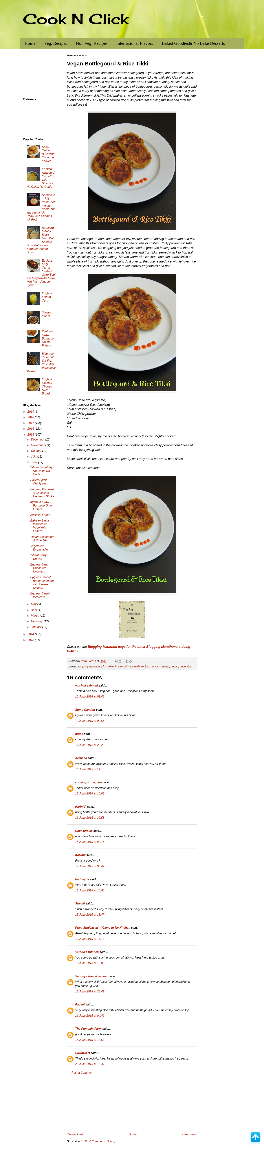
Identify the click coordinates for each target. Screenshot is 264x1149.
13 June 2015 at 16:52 (89, 793)
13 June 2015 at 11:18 (89, 769)
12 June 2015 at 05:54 (89, 720)
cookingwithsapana (88, 782)
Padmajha (82, 879)
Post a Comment (82, 1072)
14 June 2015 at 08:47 (89, 866)
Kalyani (80, 855)
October (36, 450)
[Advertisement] (132, 1103)
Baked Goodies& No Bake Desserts (193, 43)
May (34, 604)
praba (79, 733)
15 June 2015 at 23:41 (89, 991)
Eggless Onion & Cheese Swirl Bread (47, 386)
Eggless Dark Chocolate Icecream (39, 568)
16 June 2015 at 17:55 (89, 1039)
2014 (31, 634)
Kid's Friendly (109, 666)
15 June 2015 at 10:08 (89, 890)
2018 (31, 417)
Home (30, 43)
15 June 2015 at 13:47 (89, 914)
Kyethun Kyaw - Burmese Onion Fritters (48, 338)
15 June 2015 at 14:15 (89, 938)
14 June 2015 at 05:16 (89, 841)
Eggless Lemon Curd (47, 297)
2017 (31, 423)
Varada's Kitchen (87, 952)
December (38, 439)
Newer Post (75, 1134)
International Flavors (134, 43)
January (36, 627)
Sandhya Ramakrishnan (91, 976)
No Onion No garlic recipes (134, 666)
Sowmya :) (82, 1053)
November (38, 445)
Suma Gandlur (85, 709)
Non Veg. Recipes (91, 43)
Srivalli (80, 903)
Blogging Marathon (89, 666)
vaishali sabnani (86, 685)
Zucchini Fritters (40, 514)
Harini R (80, 806)
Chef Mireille (84, 830)
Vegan (174, 666)
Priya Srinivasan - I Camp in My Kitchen (102, 927)
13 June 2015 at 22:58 (89, 817)
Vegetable (185, 666)
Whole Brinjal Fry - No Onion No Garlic (42, 471)
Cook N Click (76, 19)
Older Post (189, 1134)
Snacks (155, 666)
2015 (31, 434)
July (34, 456)
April (34, 610)
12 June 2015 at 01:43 (89, 696)
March (35, 615)
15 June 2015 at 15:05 (89, 963)
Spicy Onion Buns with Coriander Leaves (48, 154)
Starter (165, 666)
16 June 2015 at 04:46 (89, 1015)
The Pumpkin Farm (88, 1028)
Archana (81, 758)
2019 (31, 411)
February (37, 621)
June (34, 462)
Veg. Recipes (55, 43)
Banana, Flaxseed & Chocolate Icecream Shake (42, 493)
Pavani (80, 1004)
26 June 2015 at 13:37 (89, 1064)
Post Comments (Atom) (100, 1141)
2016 (31, 428)
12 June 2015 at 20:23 (89, 745)
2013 (31, 640)
